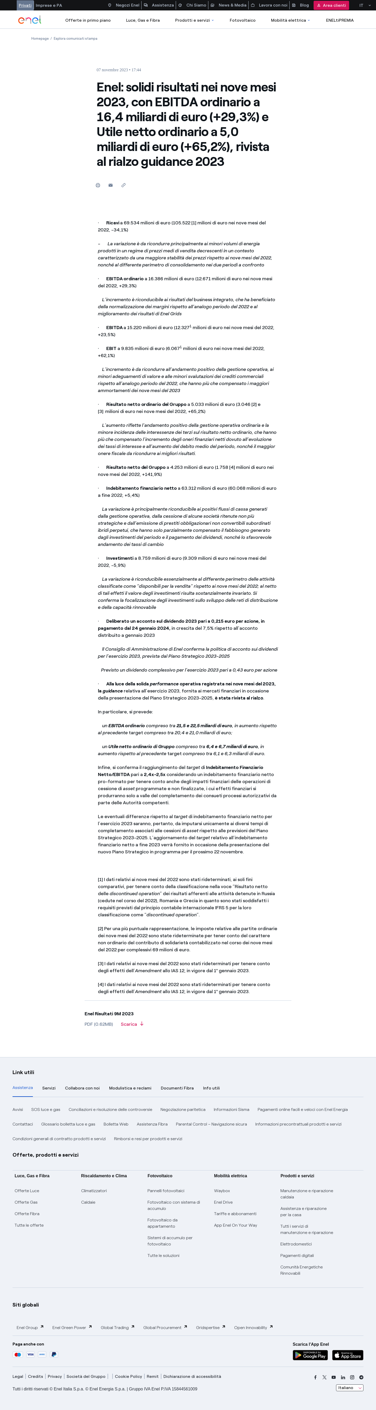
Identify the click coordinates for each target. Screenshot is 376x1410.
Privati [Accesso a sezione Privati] (25, 5)
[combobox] (349, 1387)
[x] (324, 1377)
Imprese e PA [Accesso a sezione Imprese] (49, 5)
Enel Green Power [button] (72, 1327)
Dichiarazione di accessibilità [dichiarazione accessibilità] (192, 1376)
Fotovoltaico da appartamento (163, 1223)
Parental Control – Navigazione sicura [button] (211, 1124)
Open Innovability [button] (253, 1327)
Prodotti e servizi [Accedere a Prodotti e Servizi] (195, 20)
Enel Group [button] (30, 1327)
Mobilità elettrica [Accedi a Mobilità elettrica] (291, 20)
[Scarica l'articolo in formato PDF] (132, 1026)
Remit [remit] (153, 1376)
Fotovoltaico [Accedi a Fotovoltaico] (243, 20)
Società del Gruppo (86, 1376)
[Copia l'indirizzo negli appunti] (123, 185)
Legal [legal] (18, 1376)
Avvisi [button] (18, 1109)
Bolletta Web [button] (116, 1124)
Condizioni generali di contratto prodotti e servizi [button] (59, 1138)
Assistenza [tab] (23, 1087)
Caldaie (88, 1202)
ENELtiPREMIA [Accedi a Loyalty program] (340, 20)
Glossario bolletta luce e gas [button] (68, 1124)
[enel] (30, 19)
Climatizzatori (94, 1190)
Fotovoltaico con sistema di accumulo (174, 1205)
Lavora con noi (269, 5)
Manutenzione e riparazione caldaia (306, 1193)
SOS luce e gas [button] (45, 1109)
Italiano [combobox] (345, 1387)
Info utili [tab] (211, 1088)
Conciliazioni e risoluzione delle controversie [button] (110, 1109)
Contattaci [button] (23, 1124)
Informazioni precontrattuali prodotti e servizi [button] (298, 1124)
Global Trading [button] (118, 1327)
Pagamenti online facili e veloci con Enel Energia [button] (303, 1109)
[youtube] (334, 1377)
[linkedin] (343, 1377)
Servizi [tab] (49, 1088)
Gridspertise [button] (211, 1327)
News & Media (228, 5)
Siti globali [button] (26, 1305)
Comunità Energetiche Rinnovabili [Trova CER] (301, 1270)
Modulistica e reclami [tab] (130, 1088)
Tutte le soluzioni (163, 1255)
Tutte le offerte (29, 1225)
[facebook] (315, 1377)
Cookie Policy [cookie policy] (128, 1376)
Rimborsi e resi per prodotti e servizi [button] (148, 1138)
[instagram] (352, 1377)
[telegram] (361, 1377)
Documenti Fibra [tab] (177, 1088)
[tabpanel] (188, 1124)
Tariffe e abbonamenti (235, 1213)
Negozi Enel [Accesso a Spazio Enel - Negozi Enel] (123, 5)
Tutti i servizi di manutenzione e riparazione (306, 1229)
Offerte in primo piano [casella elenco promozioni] (88, 20)
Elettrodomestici (296, 1244)
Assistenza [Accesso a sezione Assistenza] (159, 5)
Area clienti (331, 5)
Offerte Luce (27, 1190)
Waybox (222, 1190)
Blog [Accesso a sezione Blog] (300, 5)
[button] (110, 185)
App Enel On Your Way (235, 1225)
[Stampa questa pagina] (98, 185)
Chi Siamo (192, 5)
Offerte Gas (26, 1202)
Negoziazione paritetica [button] (183, 1109)
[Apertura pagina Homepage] (40, 38)
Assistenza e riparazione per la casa (303, 1211)
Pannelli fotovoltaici (166, 1190)
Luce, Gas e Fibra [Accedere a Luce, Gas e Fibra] (143, 20)
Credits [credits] (35, 1376)
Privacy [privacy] (55, 1376)
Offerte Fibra (27, 1213)
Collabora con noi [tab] (82, 1088)
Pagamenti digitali (297, 1255)
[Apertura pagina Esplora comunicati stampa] (75, 38)
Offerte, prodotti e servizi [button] (46, 1155)
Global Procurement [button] (165, 1327)
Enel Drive (223, 1202)
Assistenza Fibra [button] (152, 1124)
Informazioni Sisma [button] (231, 1109)
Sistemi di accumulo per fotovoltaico (170, 1240)
